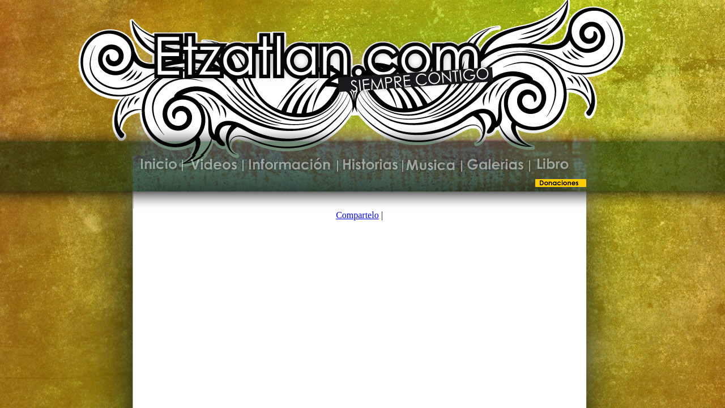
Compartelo (357, 215)
